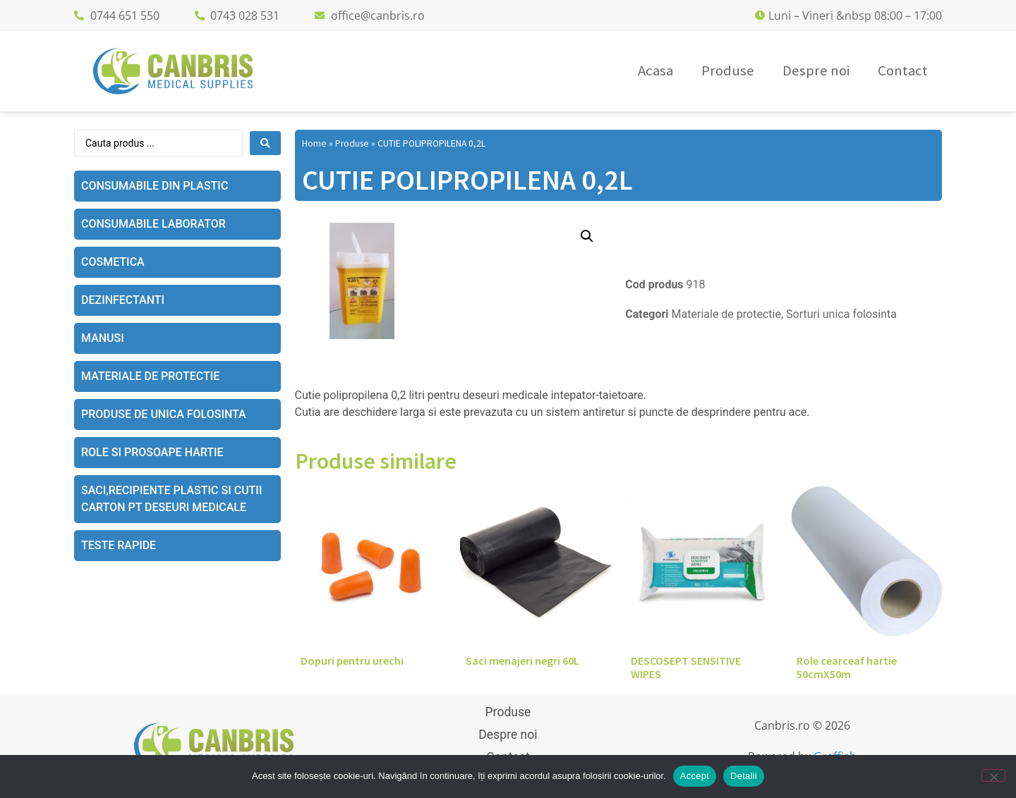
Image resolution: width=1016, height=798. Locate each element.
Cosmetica (113, 262)
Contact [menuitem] (903, 70)
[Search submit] (265, 143)
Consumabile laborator (153, 224)
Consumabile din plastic (154, 185)
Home (314, 143)
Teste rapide (118, 545)
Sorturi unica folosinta (841, 314)
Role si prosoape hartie (152, 452)
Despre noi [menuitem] (815, 70)
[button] (587, 236)
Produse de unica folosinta (163, 414)
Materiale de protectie (150, 376)
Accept (694, 776)
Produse (352, 143)
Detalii (743, 776)
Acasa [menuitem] (655, 70)
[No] (993, 775)
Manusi (102, 338)
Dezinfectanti (122, 300)
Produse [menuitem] (727, 70)
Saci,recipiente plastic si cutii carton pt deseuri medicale (171, 499)
